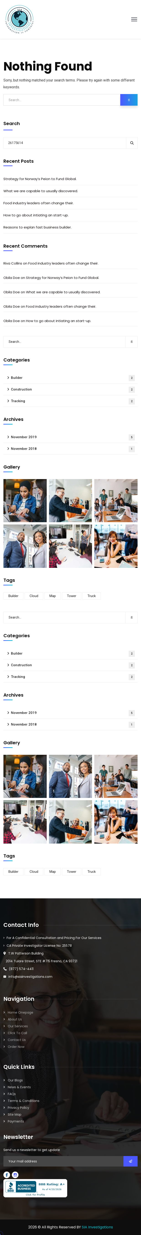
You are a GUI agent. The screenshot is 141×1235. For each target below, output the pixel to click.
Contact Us (17, 1040)
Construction (73, 390)
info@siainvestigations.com (30, 976)
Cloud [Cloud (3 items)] (34, 596)
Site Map (14, 1114)
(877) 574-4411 (21, 969)
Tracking (73, 401)
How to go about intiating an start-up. (36, 215)
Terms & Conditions (23, 1101)
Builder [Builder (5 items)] (13, 596)
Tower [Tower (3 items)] (71, 596)
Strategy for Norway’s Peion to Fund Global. (40, 178)
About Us (15, 1019)
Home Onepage (20, 1012)
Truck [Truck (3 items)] (91, 596)
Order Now (16, 1046)
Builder (73, 378)
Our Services (18, 1026)
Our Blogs (15, 1080)
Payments (16, 1121)
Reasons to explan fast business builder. (37, 227)
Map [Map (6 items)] (52, 596)
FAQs (12, 1094)
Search (11, 123)
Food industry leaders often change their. (38, 203)
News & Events (19, 1087)
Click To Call (17, 1033)
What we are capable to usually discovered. (40, 191)
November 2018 (73, 449)
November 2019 (73, 437)
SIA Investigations (97, 1227)
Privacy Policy (18, 1107)
